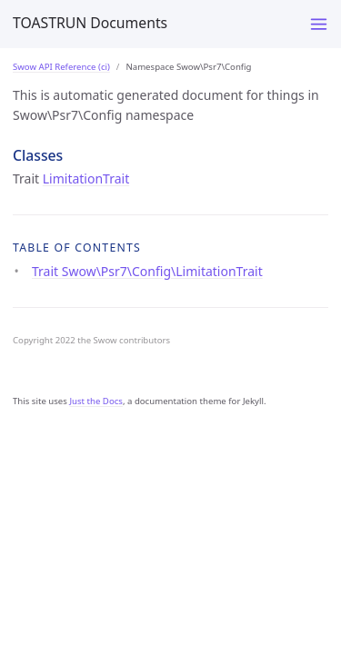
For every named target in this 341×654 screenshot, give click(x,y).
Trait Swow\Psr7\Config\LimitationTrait (147, 271)
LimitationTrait (86, 178)
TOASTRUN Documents (90, 23)
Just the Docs (96, 401)
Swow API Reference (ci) (61, 67)
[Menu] (318, 24)
